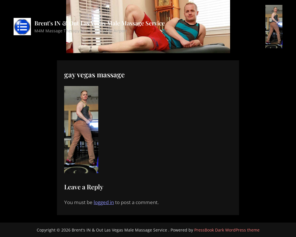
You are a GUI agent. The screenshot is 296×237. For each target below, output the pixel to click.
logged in (104, 202)
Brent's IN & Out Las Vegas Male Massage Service (99, 23)
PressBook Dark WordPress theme (227, 230)
